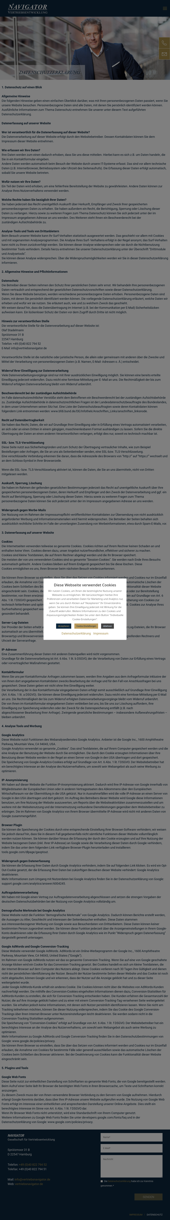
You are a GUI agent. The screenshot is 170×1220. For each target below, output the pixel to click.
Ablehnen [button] (107, 626)
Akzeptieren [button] (63, 626)
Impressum (100, 633)
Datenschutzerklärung (76, 633)
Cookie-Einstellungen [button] (86, 626)
